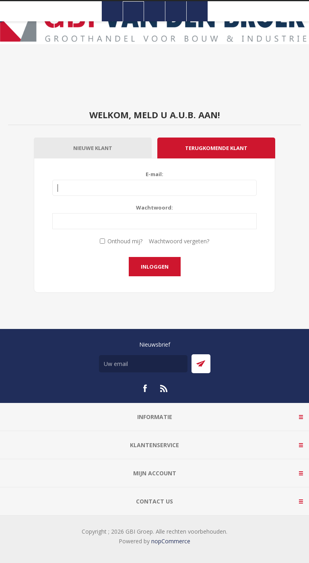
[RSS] (164, 388)
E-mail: (154, 174)
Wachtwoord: (154, 207)
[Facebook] (144, 388)
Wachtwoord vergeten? (179, 241)
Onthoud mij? (124, 241)
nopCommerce (170, 541)
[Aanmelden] (143, 363)
